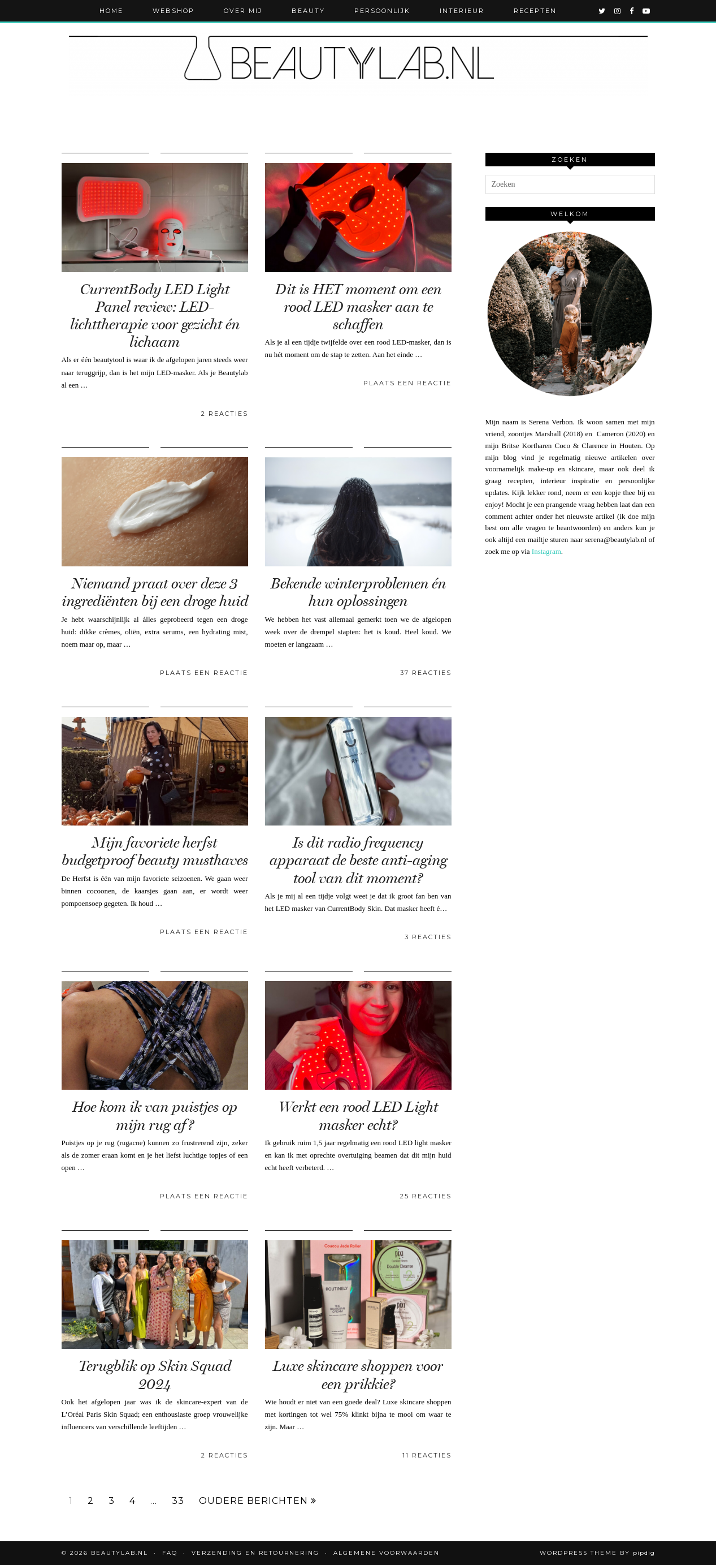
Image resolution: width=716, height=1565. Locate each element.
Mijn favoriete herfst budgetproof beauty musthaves (155, 851)
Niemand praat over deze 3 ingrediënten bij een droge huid (155, 592)
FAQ (169, 1553)
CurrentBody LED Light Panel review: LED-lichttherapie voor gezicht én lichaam (155, 316)
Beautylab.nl (119, 1553)
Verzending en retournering (255, 1553)
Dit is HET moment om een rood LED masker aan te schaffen (358, 307)
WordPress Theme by (597, 1553)
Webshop (173, 11)
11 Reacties (427, 1455)
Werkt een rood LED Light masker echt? (358, 1115)
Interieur (462, 11)
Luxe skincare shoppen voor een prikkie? (358, 1374)
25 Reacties (426, 1196)
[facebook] (632, 11)
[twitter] (602, 11)
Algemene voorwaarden (386, 1553)
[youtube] (647, 11)
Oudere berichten (257, 1501)
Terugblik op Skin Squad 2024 (155, 1374)
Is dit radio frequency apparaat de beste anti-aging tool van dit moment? (358, 860)
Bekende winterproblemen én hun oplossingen (358, 592)
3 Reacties (428, 937)
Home (111, 11)
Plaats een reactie (407, 383)
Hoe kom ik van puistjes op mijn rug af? (154, 1115)
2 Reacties (224, 414)
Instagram (546, 551)
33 (178, 1501)
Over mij (243, 11)
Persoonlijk (382, 11)
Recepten (535, 11)
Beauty (308, 11)
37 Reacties (426, 673)
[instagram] (618, 11)
